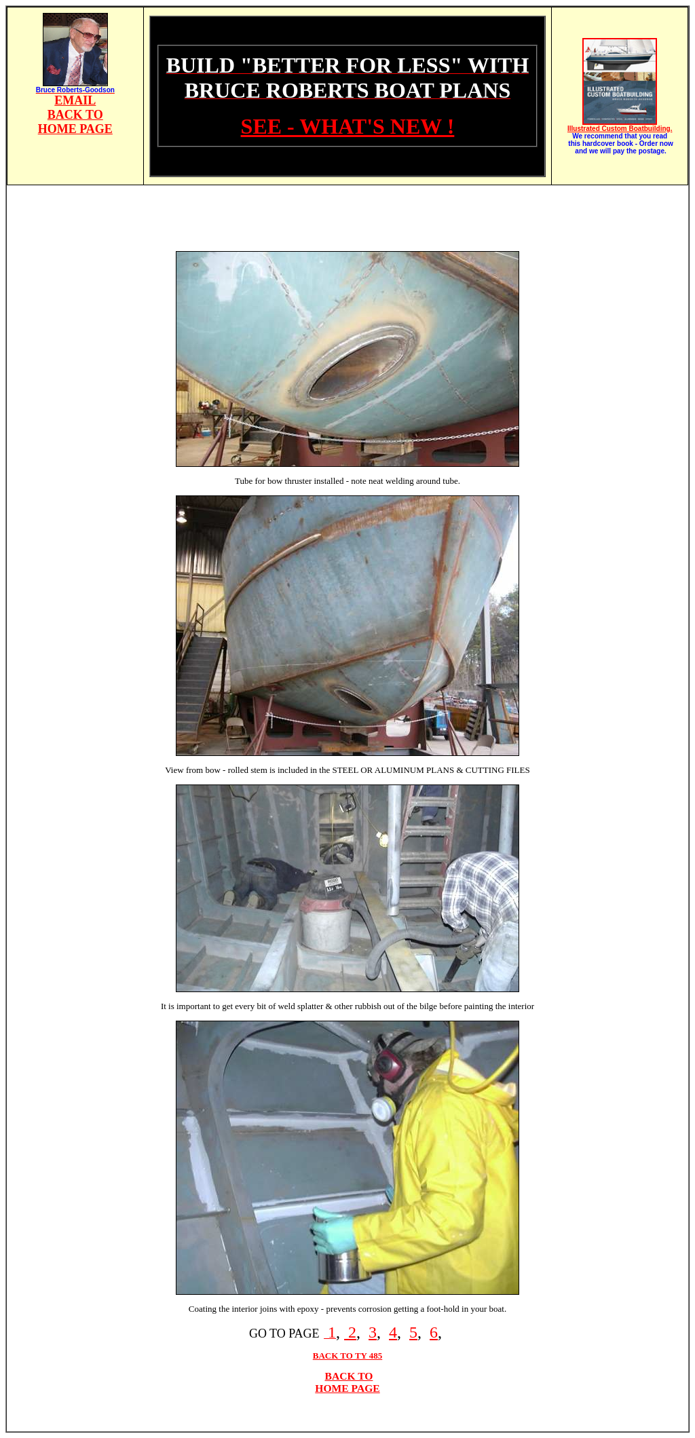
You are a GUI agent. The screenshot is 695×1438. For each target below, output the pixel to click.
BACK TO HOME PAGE (347, 1382)
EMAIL (75, 100)
